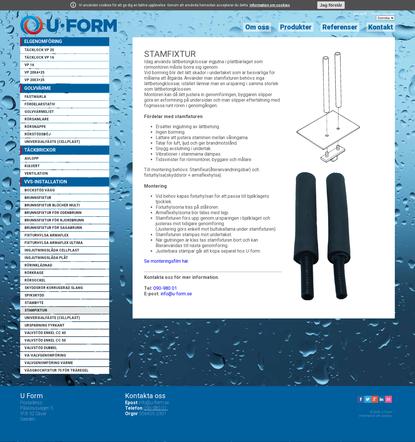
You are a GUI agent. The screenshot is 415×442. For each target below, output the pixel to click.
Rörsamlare (36, 120)
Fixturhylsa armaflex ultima (53, 243)
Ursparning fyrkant (44, 326)
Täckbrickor (40, 150)
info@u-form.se (176, 294)
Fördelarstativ (39, 104)
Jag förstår (331, 5)
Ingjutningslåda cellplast (51, 251)
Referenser (339, 27)
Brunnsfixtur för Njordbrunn (54, 221)
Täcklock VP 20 (39, 50)
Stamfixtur (35, 311)
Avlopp (31, 159)
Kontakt (380, 27)
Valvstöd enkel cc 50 (45, 341)
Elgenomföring (43, 41)
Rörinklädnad (38, 266)
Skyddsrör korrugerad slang (53, 288)
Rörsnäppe (35, 127)
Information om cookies (270, 5)
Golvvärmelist (39, 112)
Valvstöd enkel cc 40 (45, 333)
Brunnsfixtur (37, 198)
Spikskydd (34, 296)
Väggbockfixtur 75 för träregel (56, 371)
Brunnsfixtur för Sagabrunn (53, 228)
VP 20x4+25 (34, 73)
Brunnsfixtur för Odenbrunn (53, 213)
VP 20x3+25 (34, 80)
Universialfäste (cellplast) (52, 142)
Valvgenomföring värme (48, 363)
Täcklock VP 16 (39, 58)
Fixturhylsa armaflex (46, 236)
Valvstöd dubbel (40, 348)
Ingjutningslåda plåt (46, 258)
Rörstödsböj (37, 135)
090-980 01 (165, 288)
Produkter (296, 27)
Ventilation (36, 174)
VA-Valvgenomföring (45, 356)
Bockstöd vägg (39, 191)
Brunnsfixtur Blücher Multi (52, 206)
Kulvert (32, 166)
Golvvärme (37, 88)
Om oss (257, 27)
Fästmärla (35, 97)
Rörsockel (35, 281)
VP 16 (29, 65)
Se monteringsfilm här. (166, 261)
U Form (69, 25)
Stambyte (34, 303)
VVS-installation (45, 182)
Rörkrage (34, 273)
